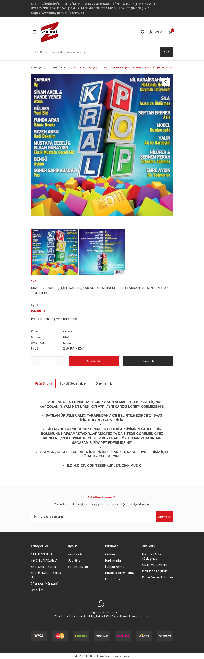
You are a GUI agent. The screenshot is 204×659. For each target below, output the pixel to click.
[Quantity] (48, 361)
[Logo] (50, 32)
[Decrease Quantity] (36, 361)
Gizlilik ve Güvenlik (154, 565)
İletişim (110, 554)
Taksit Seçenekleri (74, 383)
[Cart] (170, 32)
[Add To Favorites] (166, 82)
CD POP (68, 332)
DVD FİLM (37, 590)
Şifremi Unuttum (79, 567)
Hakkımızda (113, 561)
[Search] (102, 52)
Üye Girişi (74, 561)
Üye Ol (158, 32)
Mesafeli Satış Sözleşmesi (152, 556)
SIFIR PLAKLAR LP (42, 554)
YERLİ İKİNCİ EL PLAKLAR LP (46, 575)
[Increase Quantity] (60, 361)
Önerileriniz (104, 383)
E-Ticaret (92, 656)
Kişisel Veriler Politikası (157, 577)
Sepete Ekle (94, 361)
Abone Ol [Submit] (161, 517)
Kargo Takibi (113, 579)
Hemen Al (148, 361)
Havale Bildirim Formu (120, 573)
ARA (166, 52)
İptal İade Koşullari (155, 571)
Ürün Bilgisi (43, 383)
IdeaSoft (80, 656)
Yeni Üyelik (75, 554)
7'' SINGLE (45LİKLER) (44, 584)
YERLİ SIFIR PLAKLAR (43, 567)
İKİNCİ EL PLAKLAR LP (44, 561)
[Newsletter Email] (102, 516)
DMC (66, 337)
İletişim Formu (114, 567)
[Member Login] (151, 32)
